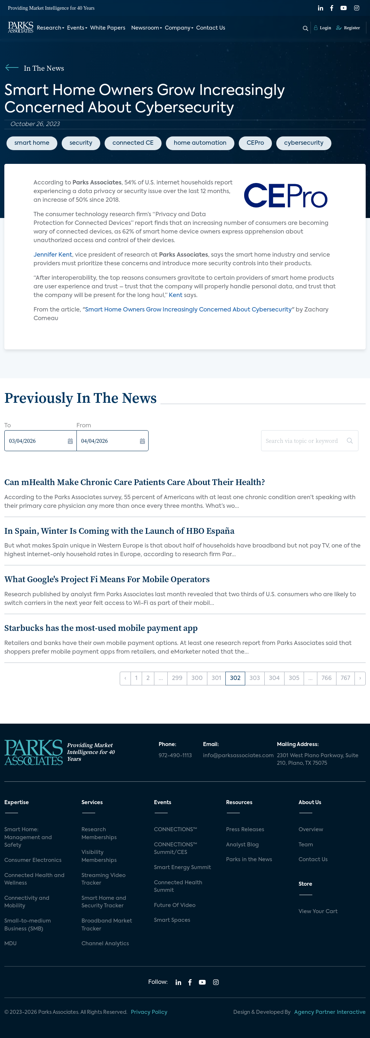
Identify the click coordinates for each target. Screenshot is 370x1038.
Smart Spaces (172, 920)
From (83, 426)
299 (177, 678)
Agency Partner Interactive (330, 1012)
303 (255, 678)
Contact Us (210, 28)
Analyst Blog (242, 844)
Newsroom (145, 28)
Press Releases (245, 829)
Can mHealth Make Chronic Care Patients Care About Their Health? (134, 482)
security (81, 143)
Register (348, 28)
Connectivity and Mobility (26, 902)
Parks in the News (249, 859)
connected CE (133, 143)
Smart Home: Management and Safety (28, 837)
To (7, 426)
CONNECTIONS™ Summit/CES (175, 848)
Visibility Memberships (99, 856)
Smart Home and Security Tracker (104, 902)
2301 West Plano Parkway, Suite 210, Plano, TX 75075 (317, 759)
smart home (31, 143)
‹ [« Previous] (125, 678)
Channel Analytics (105, 943)
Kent (175, 295)
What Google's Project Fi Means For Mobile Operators (107, 579)
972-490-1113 (175, 755)
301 (216, 678)
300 (197, 678)
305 (294, 678)
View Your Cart (318, 911)
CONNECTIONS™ (175, 829)
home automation (200, 143)
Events (75, 28)
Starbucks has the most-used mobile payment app (101, 628)
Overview (311, 829)
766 (327, 678)
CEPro (255, 143)
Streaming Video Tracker (103, 879)
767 (345, 678)
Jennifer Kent (53, 255)
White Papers (107, 28)
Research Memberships (99, 833)
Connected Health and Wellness (34, 879)
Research (49, 28)
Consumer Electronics (33, 860)
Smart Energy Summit (182, 867)
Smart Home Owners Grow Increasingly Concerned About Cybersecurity (188, 310)
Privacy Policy (149, 1012)
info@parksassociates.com (235, 755)
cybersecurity (303, 143)
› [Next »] (360, 678)
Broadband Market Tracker (107, 925)
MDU (10, 943)
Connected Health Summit (178, 886)
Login (322, 28)
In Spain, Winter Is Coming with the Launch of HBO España (119, 531)
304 (274, 678)
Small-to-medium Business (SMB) (27, 925)
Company (177, 28)
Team (306, 844)
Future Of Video (174, 905)
